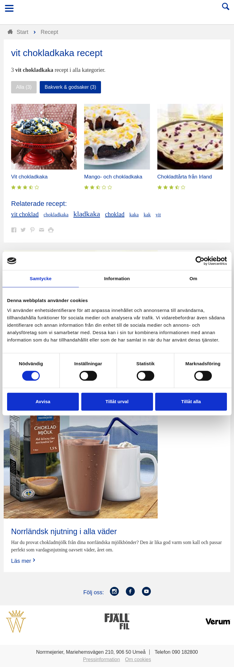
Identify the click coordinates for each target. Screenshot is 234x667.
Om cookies (138, 659)
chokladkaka (55, 214)
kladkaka (86, 214)
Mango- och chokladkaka (113, 177)
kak (147, 214)
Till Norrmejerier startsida (117, 10)
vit (158, 214)
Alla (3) (24, 87)
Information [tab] (117, 278)
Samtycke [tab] (41, 278)
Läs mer (24, 561)
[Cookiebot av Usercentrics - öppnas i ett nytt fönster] (200, 260)
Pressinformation (101, 659)
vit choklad (24, 214)
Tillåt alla (191, 401)
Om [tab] (193, 278)
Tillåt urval (117, 401)
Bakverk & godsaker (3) (70, 87)
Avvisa (43, 401)
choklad (114, 214)
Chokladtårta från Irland (184, 177)
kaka (134, 214)
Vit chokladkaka (29, 177)
